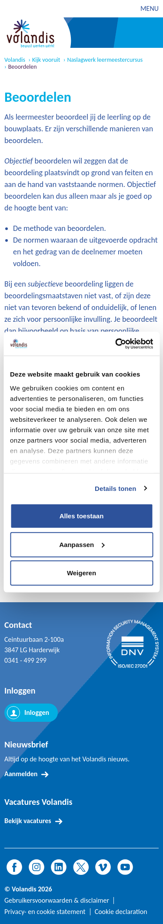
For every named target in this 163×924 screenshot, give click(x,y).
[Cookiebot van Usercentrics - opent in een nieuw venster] (116, 343)
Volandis (14, 60)
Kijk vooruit (46, 60)
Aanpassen (81, 544)
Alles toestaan (82, 516)
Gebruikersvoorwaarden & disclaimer (56, 900)
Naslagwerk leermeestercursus (105, 60)
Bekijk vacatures (27, 821)
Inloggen (36, 712)
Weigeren (81, 573)
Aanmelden (20, 774)
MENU (149, 8)
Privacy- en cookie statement (45, 911)
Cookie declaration (121, 911)
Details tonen (115, 488)
